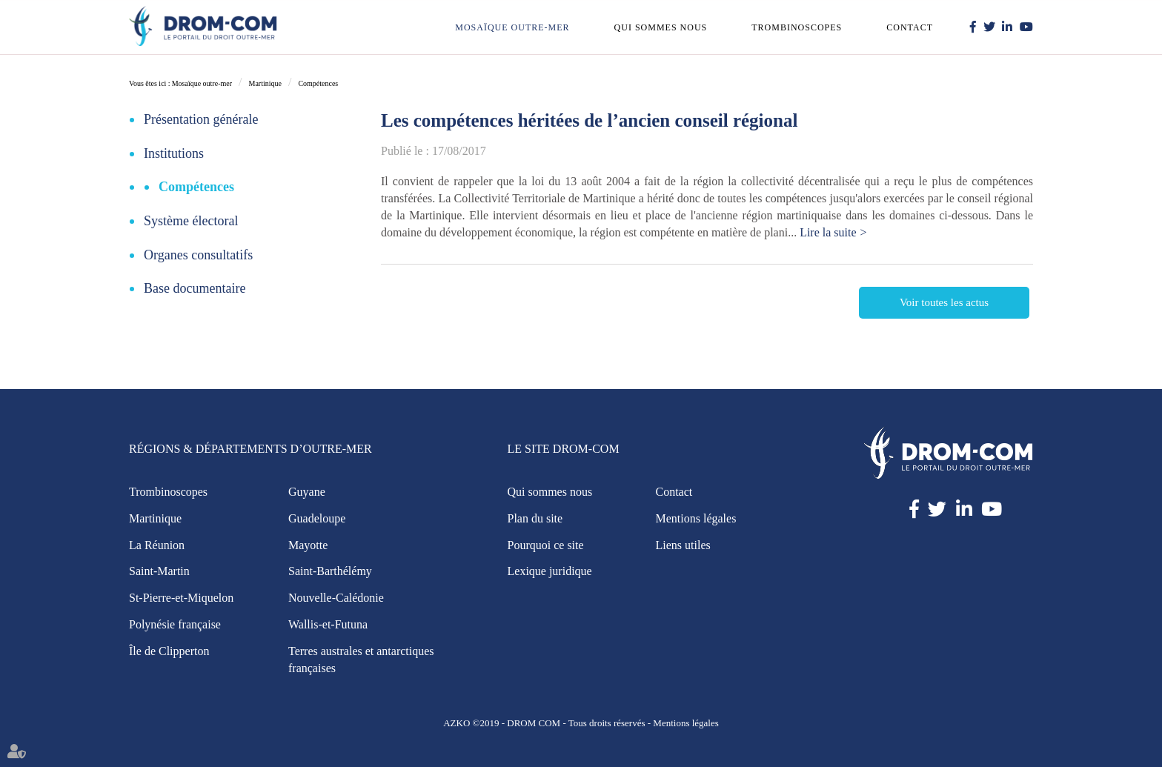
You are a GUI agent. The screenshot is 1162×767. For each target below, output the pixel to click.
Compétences (318, 83)
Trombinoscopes (796, 27)
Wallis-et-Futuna (328, 624)
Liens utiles (683, 545)
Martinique (264, 83)
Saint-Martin (159, 571)
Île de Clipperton (169, 651)
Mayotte (308, 545)
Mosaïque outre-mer (512, 27)
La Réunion (157, 545)
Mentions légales (696, 518)
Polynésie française (175, 624)
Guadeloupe (316, 518)
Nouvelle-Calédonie (336, 597)
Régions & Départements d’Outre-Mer (250, 448)
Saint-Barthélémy (330, 571)
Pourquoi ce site (546, 545)
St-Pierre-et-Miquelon (181, 597)
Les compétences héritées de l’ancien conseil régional (589, 120)
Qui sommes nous (661, 27)
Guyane (306, 491)
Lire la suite (828, 232)
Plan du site (535, 518)
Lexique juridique (550, 571)
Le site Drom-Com (564, 448)
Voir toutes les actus (944, 302)
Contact (909, 27)
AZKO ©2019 (471, 722)
